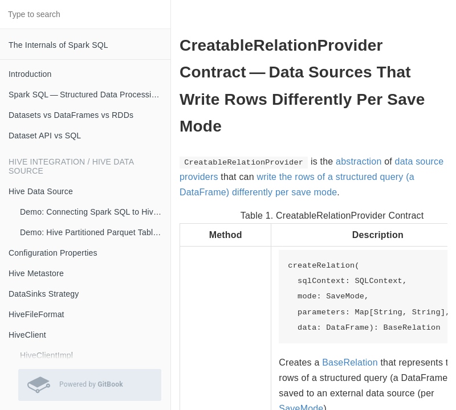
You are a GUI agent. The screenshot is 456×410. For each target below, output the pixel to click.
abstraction (358, 161)
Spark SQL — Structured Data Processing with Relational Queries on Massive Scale (89, 94)
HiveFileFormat (36, 314)
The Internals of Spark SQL (58, 45)
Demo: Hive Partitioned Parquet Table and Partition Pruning (95, 232)
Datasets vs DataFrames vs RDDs (71, 115)
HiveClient (27, 334)
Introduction (30, 74)
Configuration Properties (53, 252)
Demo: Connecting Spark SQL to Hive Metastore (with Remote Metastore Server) (95, 211)
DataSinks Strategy (44, 293)
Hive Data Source (41, 191)
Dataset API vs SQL (45, 135)
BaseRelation (350, 362)
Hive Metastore (36, 273)
